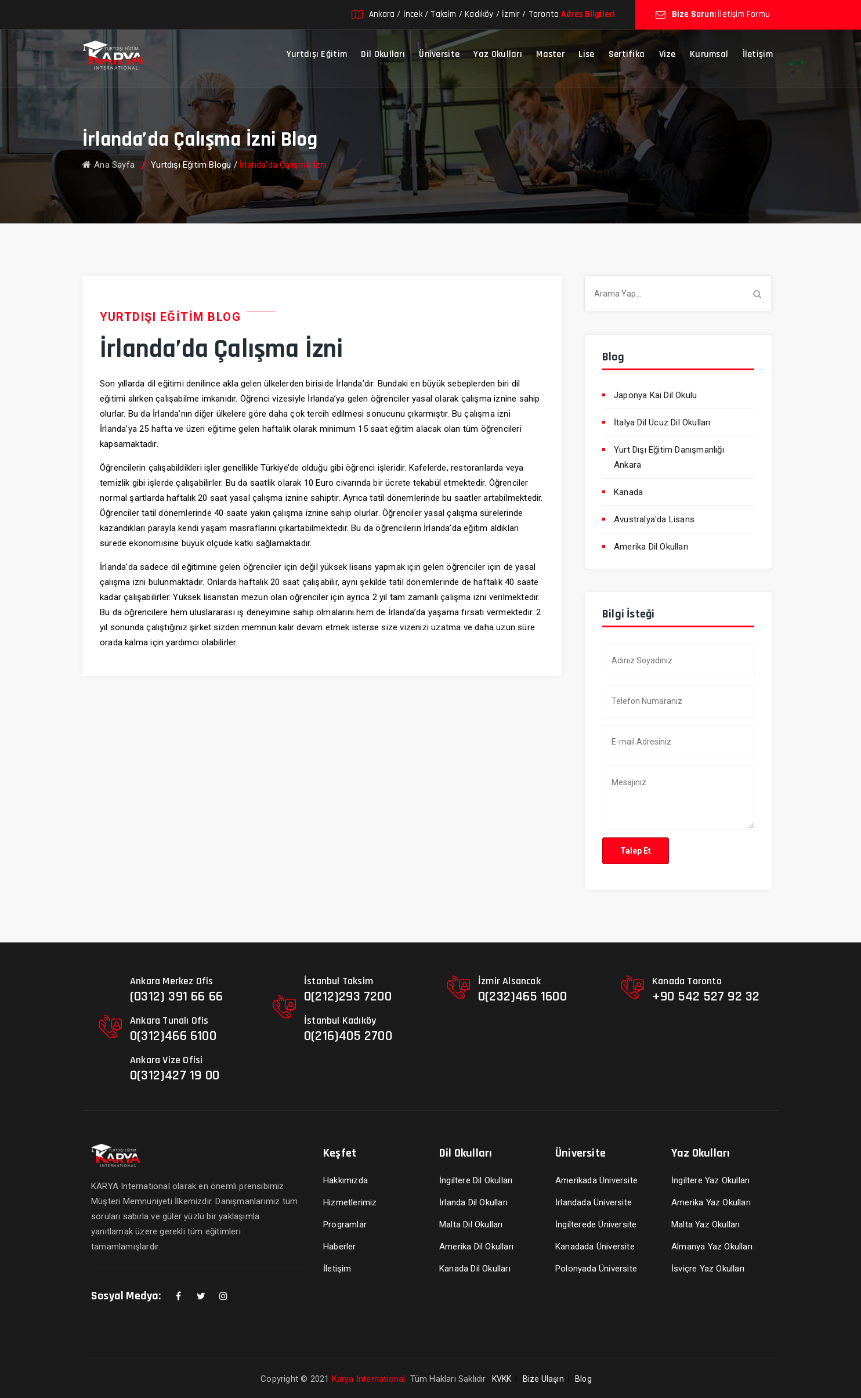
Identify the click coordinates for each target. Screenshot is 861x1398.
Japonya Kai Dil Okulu (655, 395)
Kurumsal (709, 54)
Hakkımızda (345, 1180)
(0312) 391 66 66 (176, 996)
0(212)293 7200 (348, 996)
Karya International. (369, 1379)
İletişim (758, 54)
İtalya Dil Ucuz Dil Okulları (662, 422)
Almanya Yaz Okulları (712, 1246)
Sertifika (627, 54)
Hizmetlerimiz (350, 1202)
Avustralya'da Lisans (654, 519)
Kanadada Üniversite (595, 1246)
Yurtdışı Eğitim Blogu (191, 165)
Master (550, 54)
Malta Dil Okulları (471, 1224)
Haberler (339, 1246)
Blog (583, 1378)
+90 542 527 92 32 (705, 996)
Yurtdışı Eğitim (317, 54)
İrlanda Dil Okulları (473, 1202)
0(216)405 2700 (348, 1036)
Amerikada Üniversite (596, 1180)
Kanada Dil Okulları (475, 1268)
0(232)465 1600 (522, 996)
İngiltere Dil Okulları (475, 1180)
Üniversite (439, 54)
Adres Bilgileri (588, 14)
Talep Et (635, 850)
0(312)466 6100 (173, 1036)
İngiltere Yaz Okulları (710, 1180)
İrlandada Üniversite (593, 1202)
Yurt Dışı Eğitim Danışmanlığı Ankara (669, 457)
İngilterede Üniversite (595, 1224)
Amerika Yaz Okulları (711, 1202)
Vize (667, 54)
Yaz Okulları (497, 54)
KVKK (502, 1378)
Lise (586, 54)
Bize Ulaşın (543, 1378)
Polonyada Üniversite (596, 1268)
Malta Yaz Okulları (705, 1224)
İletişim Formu (744, 14)
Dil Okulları (383, 54)
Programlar (345, 1224)
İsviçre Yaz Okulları (707, 1268)
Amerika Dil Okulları (651, 546)
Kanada (628, 492)
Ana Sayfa (108, 165)
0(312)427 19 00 (174, 1075)
